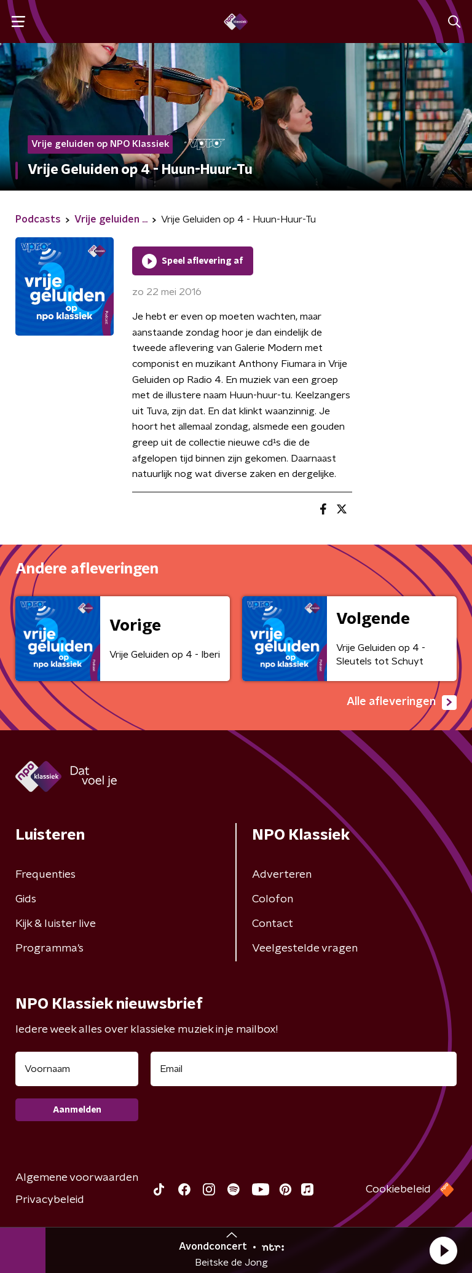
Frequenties (45, 874)
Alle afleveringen (402, 702)
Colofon (272, 899)
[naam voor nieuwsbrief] (76, 1069)
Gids (25, 899)
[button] (443, 1250)
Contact (272, 923)
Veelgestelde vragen (305, 948)
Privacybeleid (49, 1199)
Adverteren (282, 874)
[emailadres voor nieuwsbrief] (304, 1069)
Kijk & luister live (55, 923)
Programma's (49, 948)
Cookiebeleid (398, 1189)
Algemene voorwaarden (76, 1177)
